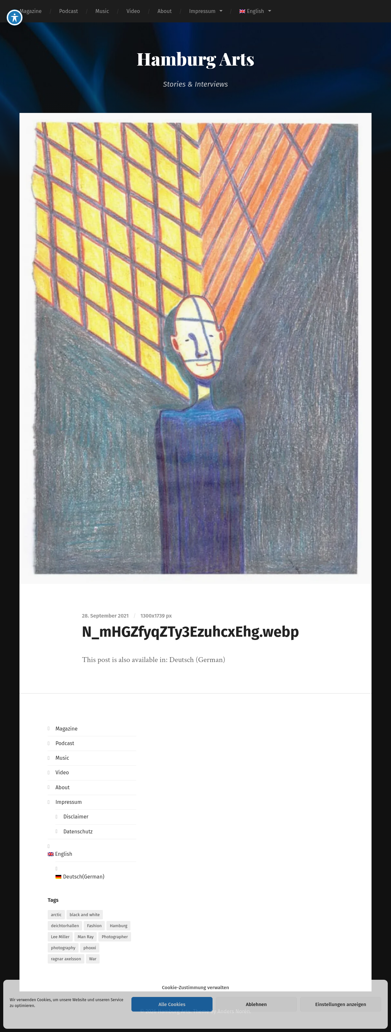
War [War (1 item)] (92, 958)
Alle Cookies (172, 1004)
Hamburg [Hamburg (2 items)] (118, 925)
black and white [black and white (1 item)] (85, 914)
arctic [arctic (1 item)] (56, 914)
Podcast (68, 11)
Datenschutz (77, 832)
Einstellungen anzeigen (340, 1004)
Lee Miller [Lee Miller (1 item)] (60, 936)
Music (102, 11)
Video (133, 11)
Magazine (30, 11)
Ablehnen (256, 1004)
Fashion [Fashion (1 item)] (94, 925)
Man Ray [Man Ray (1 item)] (85, 936)
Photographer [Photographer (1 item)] (115, 936)
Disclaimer (75, 817)
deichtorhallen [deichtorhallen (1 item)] (65, 925)
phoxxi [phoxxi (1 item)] (89, 947)
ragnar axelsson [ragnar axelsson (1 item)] (66, 958)
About (164, 11)
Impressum (202, 11)
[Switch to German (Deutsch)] (95, 877)
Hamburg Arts (195, 58)
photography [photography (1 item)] (63, 947)
